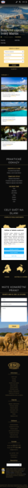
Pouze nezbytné (14, 252)
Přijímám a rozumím (13, 249)
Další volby (14, 256)
